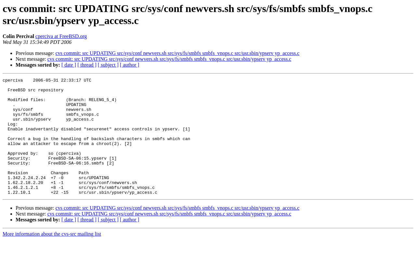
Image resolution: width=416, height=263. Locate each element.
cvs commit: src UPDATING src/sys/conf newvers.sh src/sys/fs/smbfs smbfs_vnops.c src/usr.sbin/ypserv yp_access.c (178, 53)
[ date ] (68, 65)
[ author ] (129, 65)
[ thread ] (87, 65)
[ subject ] (108, 65)
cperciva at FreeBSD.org (61, 36)
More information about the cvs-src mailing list (52, 257)
